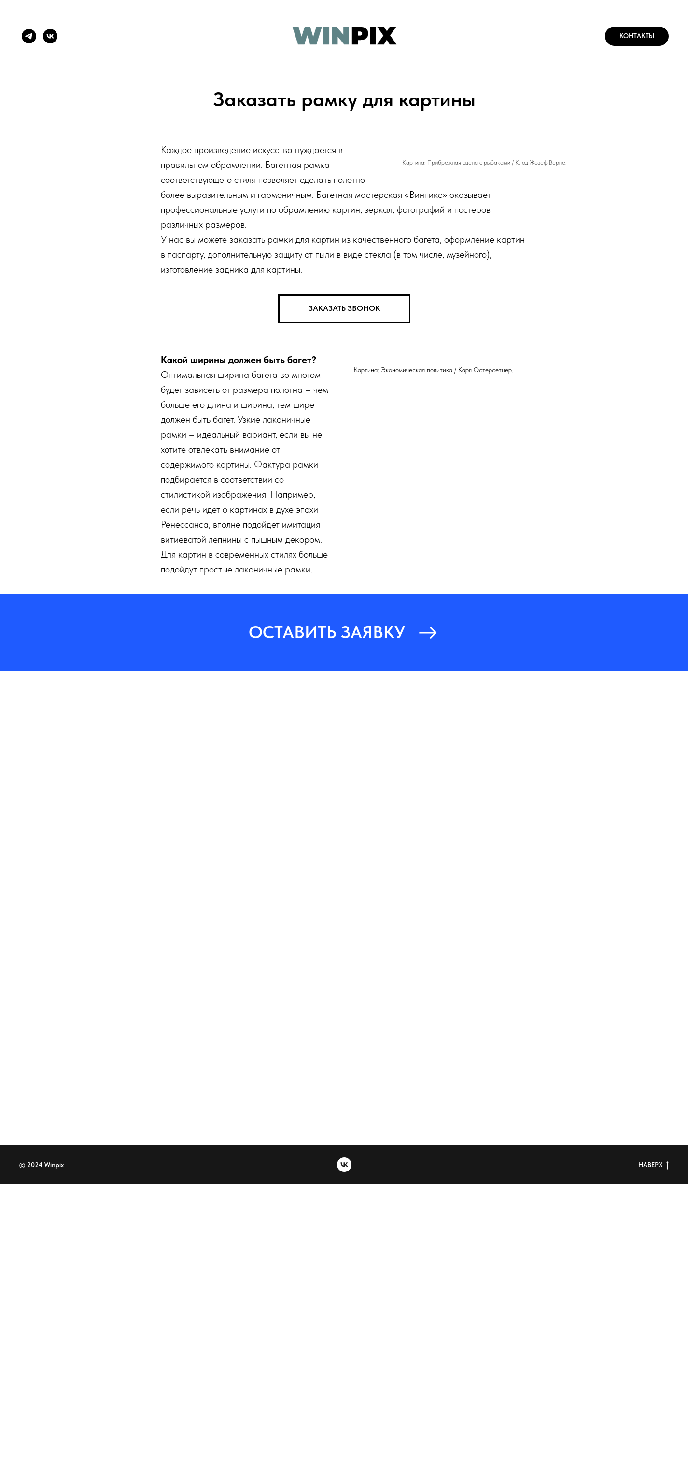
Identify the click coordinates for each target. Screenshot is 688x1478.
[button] (344, 308)
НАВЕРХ (653, 1165)
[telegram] (29, 36)
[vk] (50, 36)
